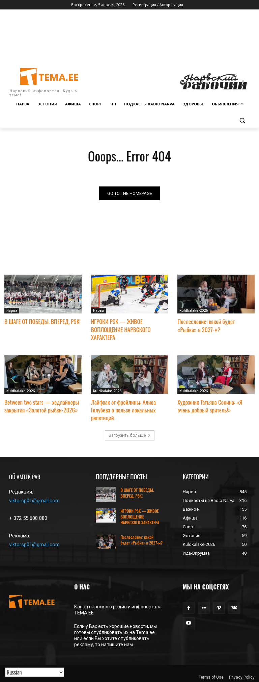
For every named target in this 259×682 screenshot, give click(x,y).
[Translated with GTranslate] (34, 672)
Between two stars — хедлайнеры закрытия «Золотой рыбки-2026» (41, 404)
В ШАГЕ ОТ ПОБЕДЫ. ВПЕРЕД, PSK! (41, 321)
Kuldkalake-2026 (193, 310)
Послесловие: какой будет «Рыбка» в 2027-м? (215, 325)
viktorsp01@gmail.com (34, 499)
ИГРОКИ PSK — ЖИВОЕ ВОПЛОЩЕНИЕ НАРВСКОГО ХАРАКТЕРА (120, 328)
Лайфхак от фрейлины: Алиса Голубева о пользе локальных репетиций (123, 408)
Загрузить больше (130, 433)
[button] (242, 120)
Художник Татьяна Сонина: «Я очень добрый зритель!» (209, 404)
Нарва (11, 310)
